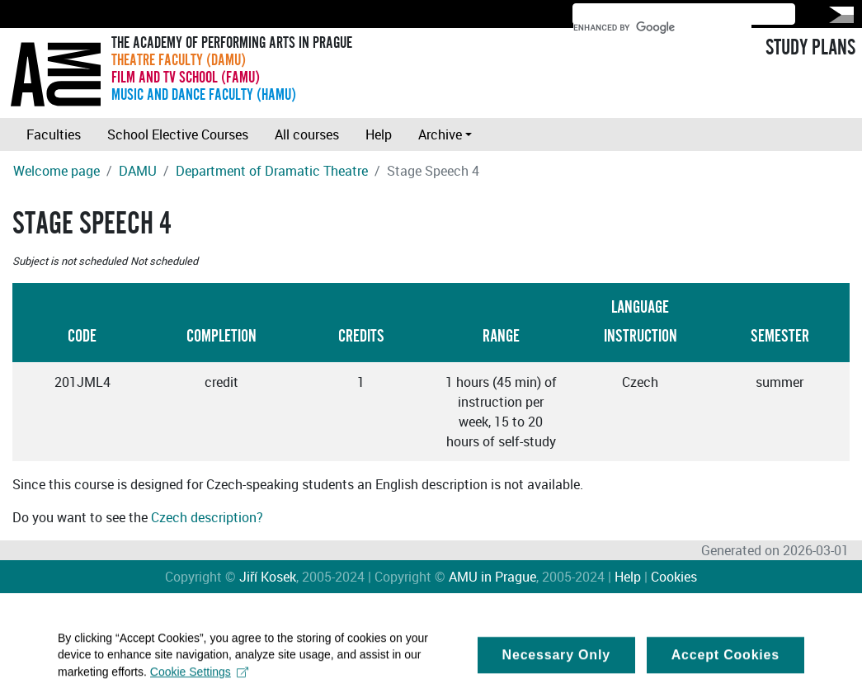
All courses (307, 134)
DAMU (138, 171)
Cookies (674, 577)
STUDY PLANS (810, 47)
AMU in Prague (492, 577)
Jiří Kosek (267, 577)
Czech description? (207, 517)
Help (378, 134)
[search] (662, 27)
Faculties (53, 134)
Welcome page (56, 171)
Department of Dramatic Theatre (272, 171)
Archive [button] (440, 134)
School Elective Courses (177, 134)
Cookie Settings (199, 678)
